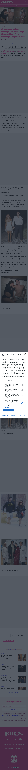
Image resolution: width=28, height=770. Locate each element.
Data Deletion (5, 415)
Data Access (14, 415)
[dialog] (14, 385)
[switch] (22, 385)
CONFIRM (8, 410)
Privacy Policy (22, 415)
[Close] (25, 354)
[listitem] (14, 381)
